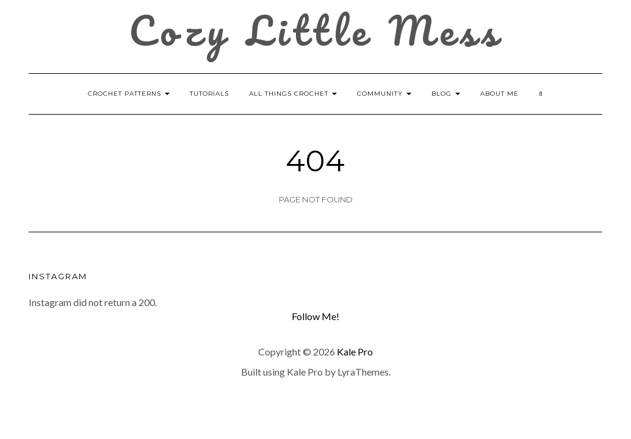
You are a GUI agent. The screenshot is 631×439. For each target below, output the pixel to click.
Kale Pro (355, 351)
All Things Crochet (293, 94)
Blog (445, 94)
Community (384, 94)
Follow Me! (315, 316)
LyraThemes (363, 371)
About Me (499, 94)
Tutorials (209, 94)
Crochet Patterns (129, 94)
